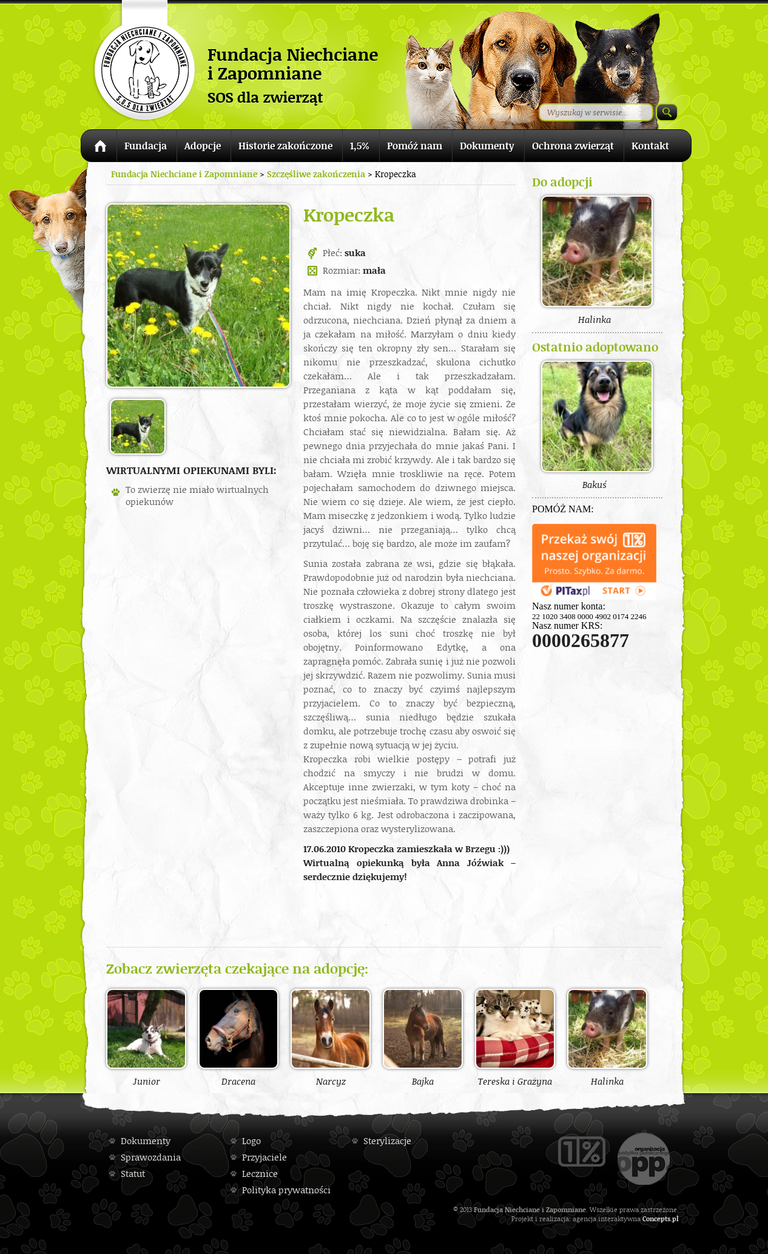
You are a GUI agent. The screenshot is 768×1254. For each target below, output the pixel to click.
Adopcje (202, 145)
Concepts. (657, 1218)
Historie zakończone (285, 145)
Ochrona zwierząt (573, 145)
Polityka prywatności (286, 1190)
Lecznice (260, 1173)
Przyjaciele (264, 1157)
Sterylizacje (387, 1140)
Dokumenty (487, 145)
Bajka (423, 1037)
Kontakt (650, 145)
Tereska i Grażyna (515, 1037)
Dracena (238, 1037)
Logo (251, 1140)
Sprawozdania (151, 1157)
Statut (133, 1173)
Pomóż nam (414, 145)
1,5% (359, 145)
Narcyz (331, 1037)
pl (675, 1218)
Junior (146, 1037)
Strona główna (98, 148)
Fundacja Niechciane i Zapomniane (184, 174)
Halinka (607, 1037)
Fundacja (145, 145)
